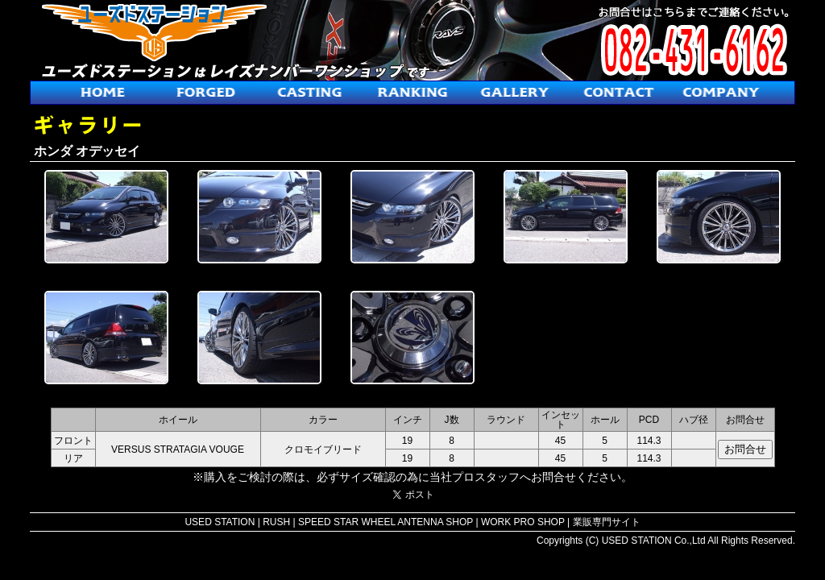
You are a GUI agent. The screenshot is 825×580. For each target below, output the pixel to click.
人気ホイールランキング (412, 93)
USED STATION (219, 522)
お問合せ (618, 93)
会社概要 (721, 93)
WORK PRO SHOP (523, 522)
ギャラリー (515, 93)
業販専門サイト (607, 522)
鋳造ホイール (309, 93)
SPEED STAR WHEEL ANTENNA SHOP (385, 522)
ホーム (103, 93)
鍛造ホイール (206, 93)
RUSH (276, 522)
